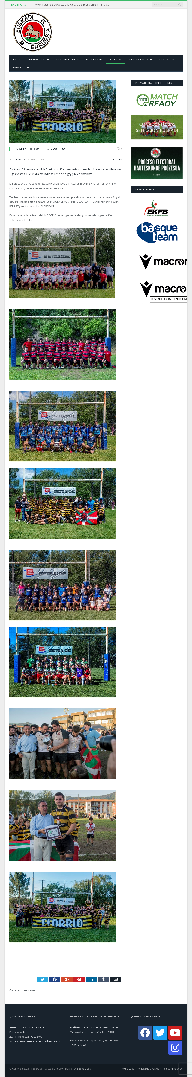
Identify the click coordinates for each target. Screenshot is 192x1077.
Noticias (116, 59)
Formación (94, 59)
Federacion (19, 159)
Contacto (166, 59)
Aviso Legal (128, 1068)
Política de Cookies (148, 1068)
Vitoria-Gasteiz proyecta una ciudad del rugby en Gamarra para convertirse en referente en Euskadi (73, 4)
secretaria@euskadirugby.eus (42, 1041)
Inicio (17, 59)
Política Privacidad (172, 1068)
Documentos (138, 59)
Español (19, 67)
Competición (65, 59)
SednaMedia (84, 1068)
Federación (37, 59)
